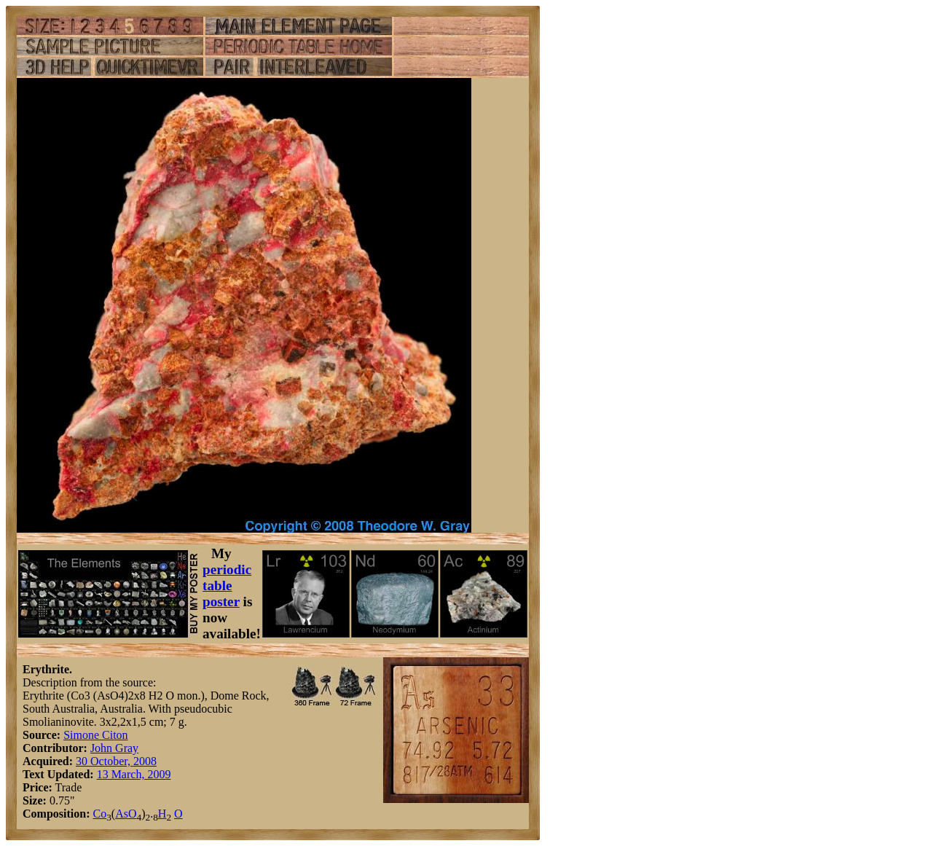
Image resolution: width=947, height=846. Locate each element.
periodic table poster (227, 585)
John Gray (114, 748)
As (121, 813)
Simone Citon (95, 735)
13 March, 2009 (134, 774)
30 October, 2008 (116, 761)
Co (99, 813)
